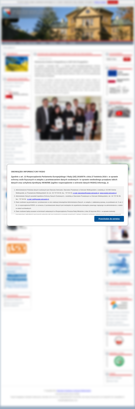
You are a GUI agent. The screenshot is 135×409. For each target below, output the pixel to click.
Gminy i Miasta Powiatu (28, 43)
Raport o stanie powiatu (116, 134)
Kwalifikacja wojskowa (13, 133)
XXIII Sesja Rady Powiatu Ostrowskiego (117, 147)
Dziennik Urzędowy (115, 378)
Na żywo (111, 120)
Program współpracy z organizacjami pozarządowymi (118, 323)
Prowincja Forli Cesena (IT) (117, 290)
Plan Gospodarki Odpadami (118, 316)
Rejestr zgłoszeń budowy (14, 139)
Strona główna (8, 47)
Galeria (43, 43)
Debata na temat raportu (116, 137)
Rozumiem (113, 2)
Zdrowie (63, 43)
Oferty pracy (10, 162)
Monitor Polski (113, 381)
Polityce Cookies (100, 2)
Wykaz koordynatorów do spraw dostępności (15, 304)
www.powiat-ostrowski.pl (108, 193)
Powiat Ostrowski (9, 43)
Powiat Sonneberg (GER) (117, 287)
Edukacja (53, 43)
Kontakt (72, 43)
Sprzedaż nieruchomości (14, 152)
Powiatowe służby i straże (15, 114)
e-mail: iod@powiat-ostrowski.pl (38, 199)
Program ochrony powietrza (118, 319)
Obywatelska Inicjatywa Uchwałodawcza (116, 141)
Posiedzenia (112, 124)
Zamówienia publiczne (13, 129)
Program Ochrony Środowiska (118, 312)
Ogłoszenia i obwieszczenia (15, 159)
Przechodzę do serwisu (109, 219)
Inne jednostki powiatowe (14, 117)
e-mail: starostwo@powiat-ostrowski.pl (86, 193)
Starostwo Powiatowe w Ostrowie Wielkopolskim (74, 391)
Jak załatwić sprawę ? (13, 86)
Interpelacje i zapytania (116, 127)
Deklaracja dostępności (14, 300)
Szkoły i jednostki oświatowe (16, 111)
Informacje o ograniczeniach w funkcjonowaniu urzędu (16, 144)
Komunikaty (10, 155)
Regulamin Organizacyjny (15, 83)
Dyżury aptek (10, 149)
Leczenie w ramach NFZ (14, 136)
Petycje (110, 130)
